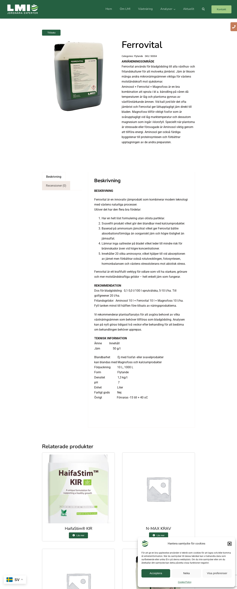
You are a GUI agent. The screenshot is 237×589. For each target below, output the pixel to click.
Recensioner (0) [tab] (56, 185)
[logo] (23, 5)
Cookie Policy (184, 582)
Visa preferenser (217, 573)
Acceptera (156, 573)
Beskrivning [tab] (53, 176)
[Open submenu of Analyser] (174, 9)
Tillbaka (51, 32)
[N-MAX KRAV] (158, 457)
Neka (186, 573)
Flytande (138, 56)
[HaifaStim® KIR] (78, 457)
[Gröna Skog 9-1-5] (78, 553)
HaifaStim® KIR (78, 528)
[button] (229, 544)
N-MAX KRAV (158, 528)
